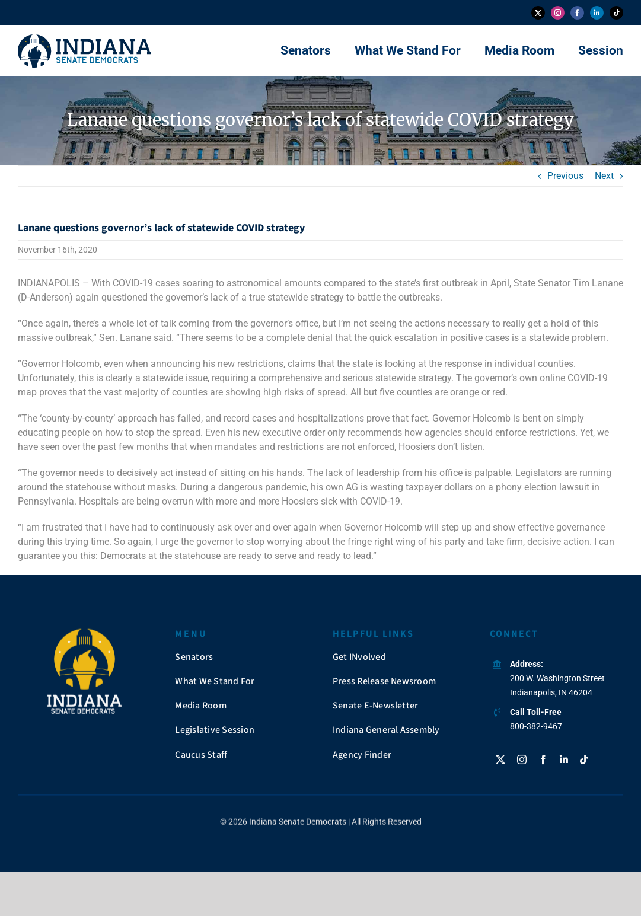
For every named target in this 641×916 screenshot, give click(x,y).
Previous (565, 175)
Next (604, 175)
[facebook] (577, 13)
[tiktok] (616, 13)
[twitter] (538, 13)
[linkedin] (597, 13)
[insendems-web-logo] (84, 38)
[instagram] (558, 13)
